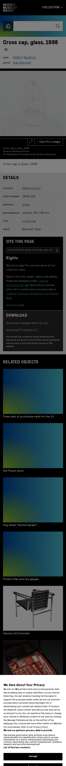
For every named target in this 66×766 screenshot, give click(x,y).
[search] (58, 26)
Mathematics (31, 188)
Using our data (15, 305)
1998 (17, 57)
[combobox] (33, 26)
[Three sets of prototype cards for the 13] (33, 394)
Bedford (30, 57)
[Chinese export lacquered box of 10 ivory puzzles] (33, 667)
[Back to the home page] (8, 26)
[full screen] (30, 142)
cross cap (29, 221)
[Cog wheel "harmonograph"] (33, 503)
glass (26, 204)
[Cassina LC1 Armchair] (33, 611)
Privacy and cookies (15, 748)
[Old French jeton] (33, 448)
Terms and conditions (44, 748)
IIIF (36, 330)
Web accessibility (14, 753)
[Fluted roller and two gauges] (33, 557)
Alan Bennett (22, 63)
